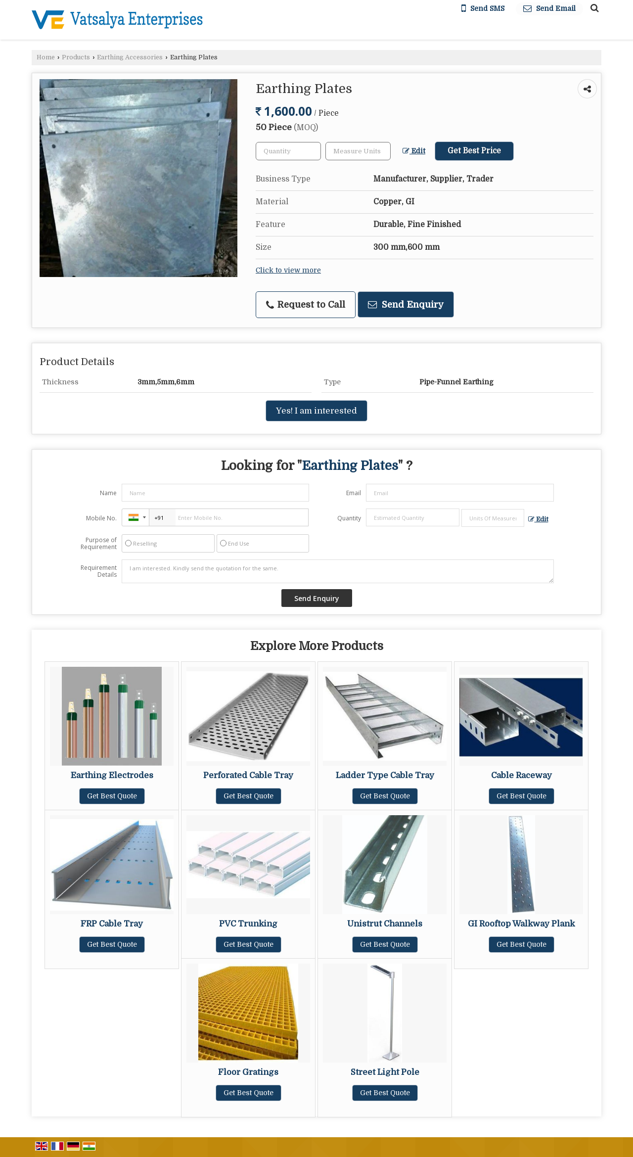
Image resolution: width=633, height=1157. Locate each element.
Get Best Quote (112, 796)
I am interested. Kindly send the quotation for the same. (338, 571)
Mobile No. (101, 518)
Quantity (349, 518)
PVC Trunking (248, 923)
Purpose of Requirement (99, 544)
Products (76, 57)
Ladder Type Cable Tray (385, 775)
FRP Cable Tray (112, 923)
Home (46, 57)
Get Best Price (474, 150)
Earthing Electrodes (112, 775)
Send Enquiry (406, 304)
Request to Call (305, 304)
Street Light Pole (385, 1072)
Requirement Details (99, 571)
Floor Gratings (248, 1072)
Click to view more (288, 270)
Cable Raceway (521, 775)
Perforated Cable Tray (248, 775)
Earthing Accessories (130, 57)
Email (353, 493)
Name (108, 493)
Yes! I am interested (316, 411)
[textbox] (358, 151)
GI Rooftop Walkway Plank (521, 923)
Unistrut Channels (384, 923)
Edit (414, 151)
